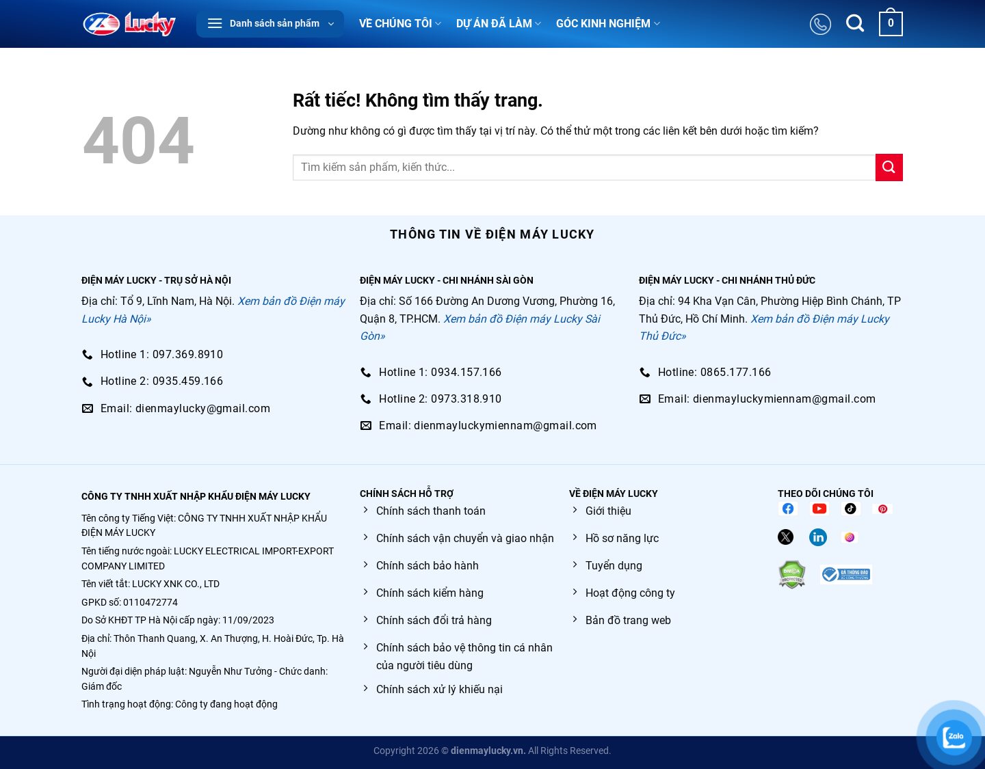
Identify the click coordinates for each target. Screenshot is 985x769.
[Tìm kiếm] (855, 24)
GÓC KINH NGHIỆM (607, 24)
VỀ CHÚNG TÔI (400, 24)
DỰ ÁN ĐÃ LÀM (498, 24)
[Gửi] (889, 167)
